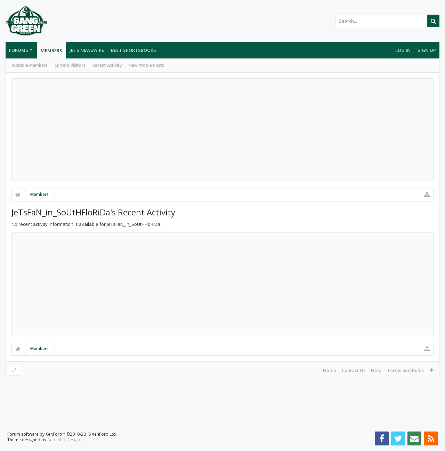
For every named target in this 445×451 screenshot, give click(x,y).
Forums (18, 50)
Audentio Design (63, 440)
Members (51, 50)
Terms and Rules (405, 370)
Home (329, 370)
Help (376, 370)
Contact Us (353, 370)
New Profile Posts (146, 65)
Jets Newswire (87, 50)
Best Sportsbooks (133, 50)
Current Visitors (70, 65)
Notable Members (30, 65)
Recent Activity (107, 65)
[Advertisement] (222, 130)
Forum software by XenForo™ (62, 434)
